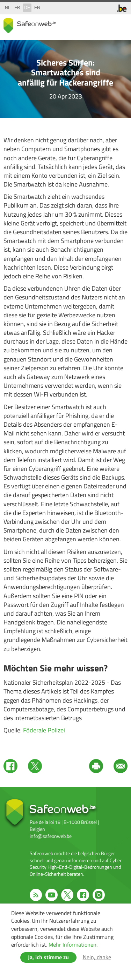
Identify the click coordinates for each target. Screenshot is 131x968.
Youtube (51, 895)
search (107, 24)
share (93, 24)
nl (7, 7)
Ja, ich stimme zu (48, 957)
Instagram (99, 895)
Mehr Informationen (72, 944)
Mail (121, 766)
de (27, 7)
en (37, 7)
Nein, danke (97, 957)
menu (121, 24)
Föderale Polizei (44, 730)
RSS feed (36, 895)
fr (17, 7)
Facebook (10, 766)
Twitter (35, 766)
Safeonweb (29, 25)
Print (96, 766)
